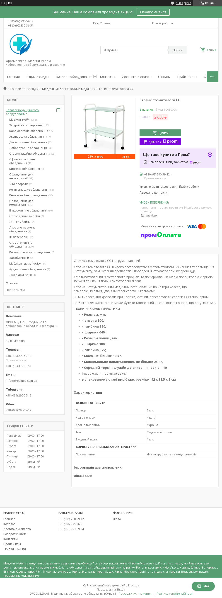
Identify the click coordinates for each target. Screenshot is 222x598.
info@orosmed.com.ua (21, 381)
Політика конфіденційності (175, 594)
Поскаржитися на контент (136, 594)
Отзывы (164, 77)
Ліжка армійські (20, 275)
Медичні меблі (53, 89)
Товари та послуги (24, 89)
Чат (203, 586)
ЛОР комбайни (20, 222)
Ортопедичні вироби (24, 216)
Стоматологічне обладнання (20, 244)
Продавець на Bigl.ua (111, 589)
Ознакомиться (153, 12)
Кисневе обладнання (24, 169)
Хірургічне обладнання (26, 125)
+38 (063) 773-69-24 (71, 529)
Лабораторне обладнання (28, 148)
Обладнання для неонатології (21, 176)
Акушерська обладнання (27, 136)
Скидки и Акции (14, 549)
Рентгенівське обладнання (28, 189)
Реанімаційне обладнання (28, 195)
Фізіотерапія (18, 237)
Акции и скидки (38, 77)
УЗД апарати (18, 184)
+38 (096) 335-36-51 (71, 524)
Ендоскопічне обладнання (28, 210)
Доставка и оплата (136, 77)
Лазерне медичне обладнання (22, 229)
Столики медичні (80, 89)
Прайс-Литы (12, 544)
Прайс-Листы (187, 77)
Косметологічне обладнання (30, 252)
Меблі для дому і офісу (25, 263)
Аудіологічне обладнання (27, 269)
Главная (13, 77)
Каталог (9, 524)
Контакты (107, 77)
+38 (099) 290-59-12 (71, 519)
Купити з (163, 141)
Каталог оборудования (74, 77)
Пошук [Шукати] (177, 50)
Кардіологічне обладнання (28, 131)
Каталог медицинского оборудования (22, 112)
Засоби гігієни (19, 258)
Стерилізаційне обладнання (29, 153)
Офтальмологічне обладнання (22, 161)
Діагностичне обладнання (28, 142)
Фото (117, 519)
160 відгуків (183, 3)
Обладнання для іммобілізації (21, 203)
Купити (163, 133)
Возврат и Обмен (16, 534)
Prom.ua (133, 585)
